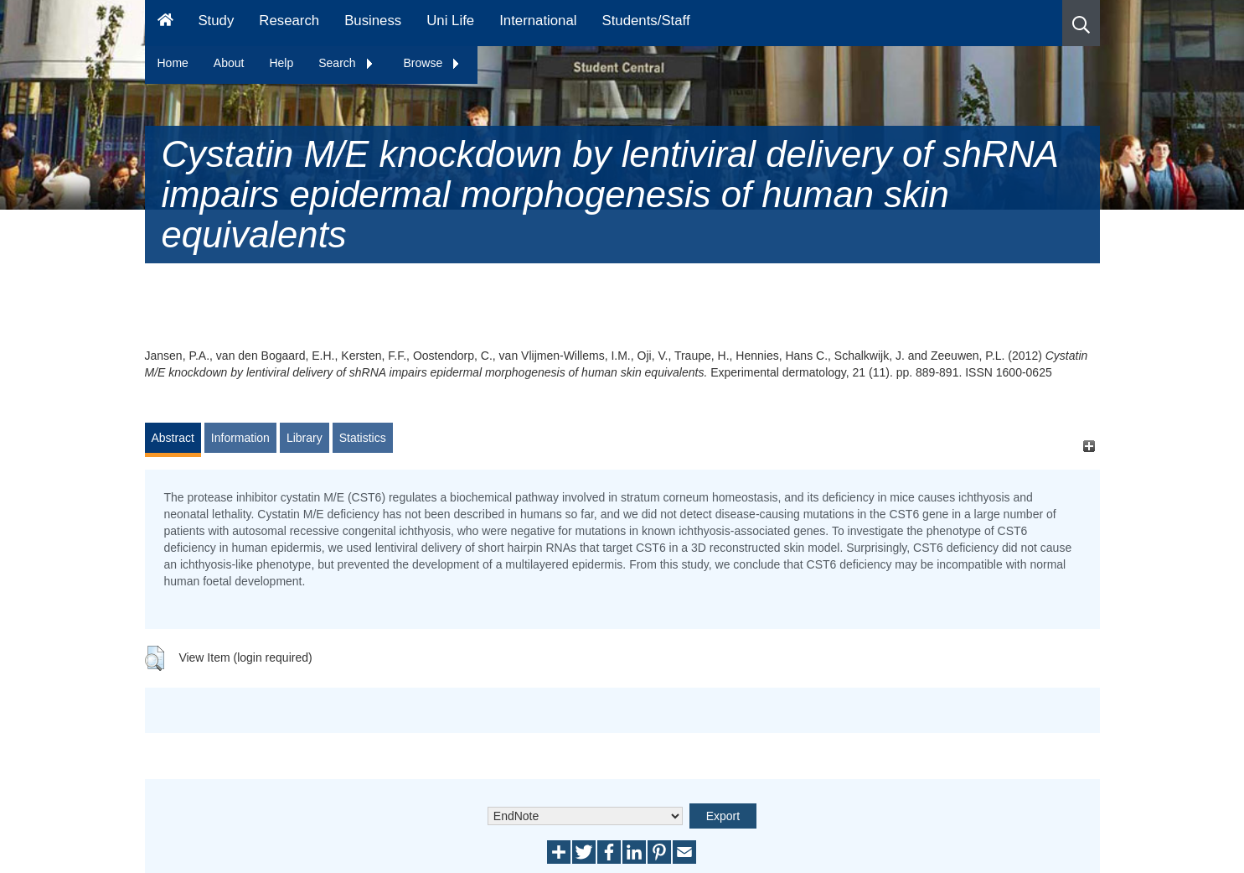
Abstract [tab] (173, 437)
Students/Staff (646, 21)
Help (281, 63)
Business (372, 21)
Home (172, 63)
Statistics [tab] (362, 437)
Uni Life (450, 21)
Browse (433, 63)
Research (289, 21)
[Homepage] (165, 23)
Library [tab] (304, 437)
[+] (1089, 445)
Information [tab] (240, 437)
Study (216, 21)
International (537, 21)
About (229, 63)
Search (346, 63)
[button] (1081, 23)
